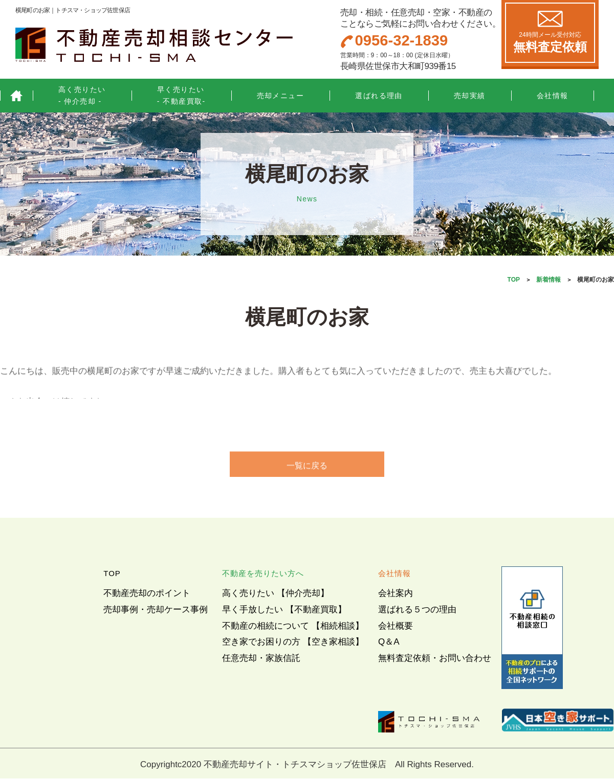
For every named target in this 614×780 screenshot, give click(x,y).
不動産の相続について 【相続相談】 (293, 627)
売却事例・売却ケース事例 (155, 611)
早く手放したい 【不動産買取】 (284, 611)
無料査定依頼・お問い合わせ (434, 659)
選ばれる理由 (379, 95)
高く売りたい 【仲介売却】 (275, 595)
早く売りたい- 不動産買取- (181, 95)
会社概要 (395, 627)
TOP (514, 279)
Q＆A (389, 643)
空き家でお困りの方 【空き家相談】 (293, 643)
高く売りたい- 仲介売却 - (82, 95)
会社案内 (395, 595)
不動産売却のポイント (146, 595)
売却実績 (470, 95)
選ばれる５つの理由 (417, 611)
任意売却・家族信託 (261, 659)
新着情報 (548, 279)
